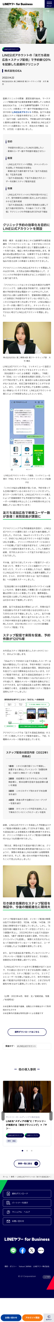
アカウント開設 (32, 1317)
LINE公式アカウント (22, 112)
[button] (51, 1116)
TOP (48, 1277)
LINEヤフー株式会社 (41, 1266)
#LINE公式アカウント (26, 1046)
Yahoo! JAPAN (25, 1266)
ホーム (5, 1176)
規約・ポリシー (11, 1266)
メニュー (49, 4)
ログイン (49, 1319)
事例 (12, 1176)
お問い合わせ (11, 1317)
